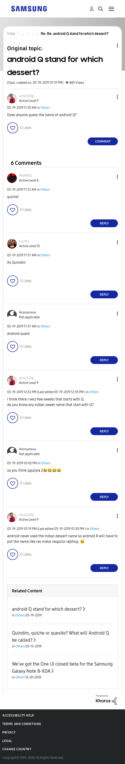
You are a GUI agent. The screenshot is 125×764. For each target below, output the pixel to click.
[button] (110, 97)
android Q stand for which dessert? (47, 609)
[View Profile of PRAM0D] (25, 176)
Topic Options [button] (109, 45)
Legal (7, 741)
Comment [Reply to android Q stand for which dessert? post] (103, 141)
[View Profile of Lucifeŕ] (24, 241)
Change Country (16, 749)
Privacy (9, 732)
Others (45, 108)
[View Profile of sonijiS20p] (26, 96)
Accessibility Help (18, 715)
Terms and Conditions (21, 724)
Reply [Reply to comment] (104, 223)
